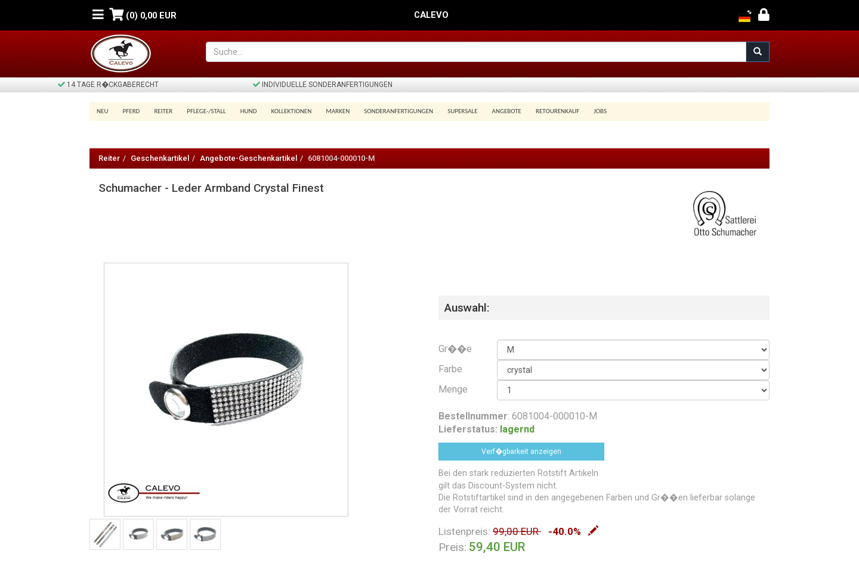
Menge (453, 389)
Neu (103, 111)
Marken (338, 111)
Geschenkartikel (160, 158)
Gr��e (455, 348)
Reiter (163, 111)
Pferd (131, 111)
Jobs (600, 111)
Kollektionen (291, 111)
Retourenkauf (557, 111)
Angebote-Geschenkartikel (248, 158)
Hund (248, 111)
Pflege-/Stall (206, 111)
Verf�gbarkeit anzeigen (521, 451)
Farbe (450, 369)
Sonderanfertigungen (398, 111)
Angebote (506, 111)
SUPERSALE (462, 111)
